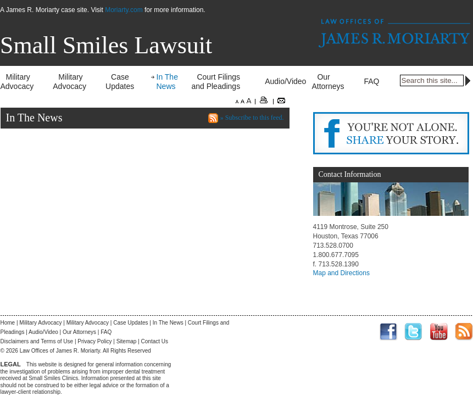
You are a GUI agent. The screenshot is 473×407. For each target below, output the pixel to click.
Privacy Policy (94, 341)
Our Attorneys (327, 82)
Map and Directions (341, 273)
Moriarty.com (123, 10)
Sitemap (126, 341)
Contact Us (154, 341)
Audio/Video (285, 81)
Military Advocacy (17, 82)
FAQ (371, 81)
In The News (167, 82)
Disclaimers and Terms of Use (37, 341)
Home (8, 323)
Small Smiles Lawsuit (106, 45)
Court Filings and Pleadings (215, 82)
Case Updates (119, 82)
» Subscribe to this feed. (252, 117)
